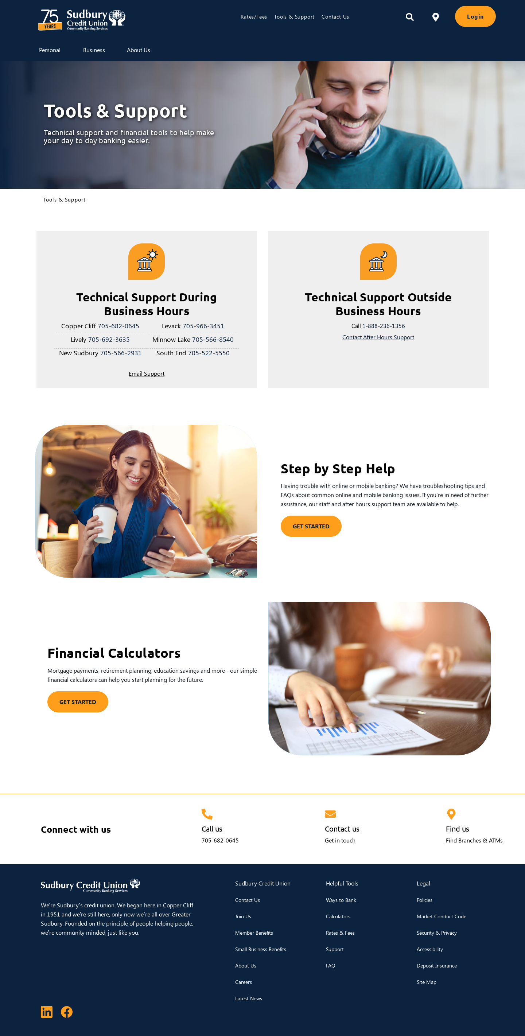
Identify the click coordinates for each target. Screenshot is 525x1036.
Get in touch (340, 840)
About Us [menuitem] (138, 50)
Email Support (146, 373)
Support (335, 949)
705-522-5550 (209, 352)
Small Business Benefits (260, 949)
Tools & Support (294, 16)
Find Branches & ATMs (474, 840)
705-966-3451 (203, 325)
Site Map (426, 981)
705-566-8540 (213, 339)
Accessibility (430, 949)
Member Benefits (254, 932)
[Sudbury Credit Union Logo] (115, 20)
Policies (424, 899)
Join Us (243, 916)
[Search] (409, 17)
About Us (245, 965)
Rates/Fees (254, 16)
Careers (243, 981)
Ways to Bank (341, 899)
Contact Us (335, 16)
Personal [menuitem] (50, 50)
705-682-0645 (118, 325)
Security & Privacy (437, 932)
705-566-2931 (121, 352)
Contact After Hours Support (378, 337)
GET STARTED (311, 526)
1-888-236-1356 (383, 325)
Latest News (248, 998)
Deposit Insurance (437, 965)
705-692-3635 (109, 339)
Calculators (338, 916)
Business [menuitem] (94, 50)
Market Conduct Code (441, 916)
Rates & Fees (340, 932)
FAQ (330, 965)
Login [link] (475, 16)
